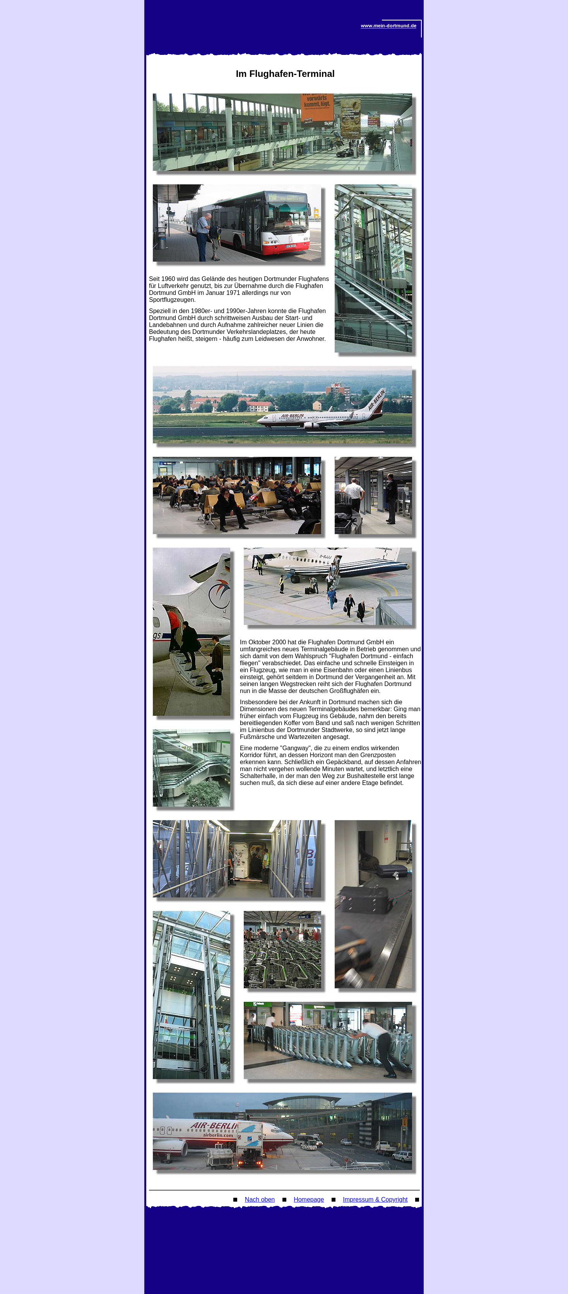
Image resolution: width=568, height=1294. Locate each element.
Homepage (309, 1199)
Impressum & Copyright (375, 1199)
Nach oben (260, 1199)
